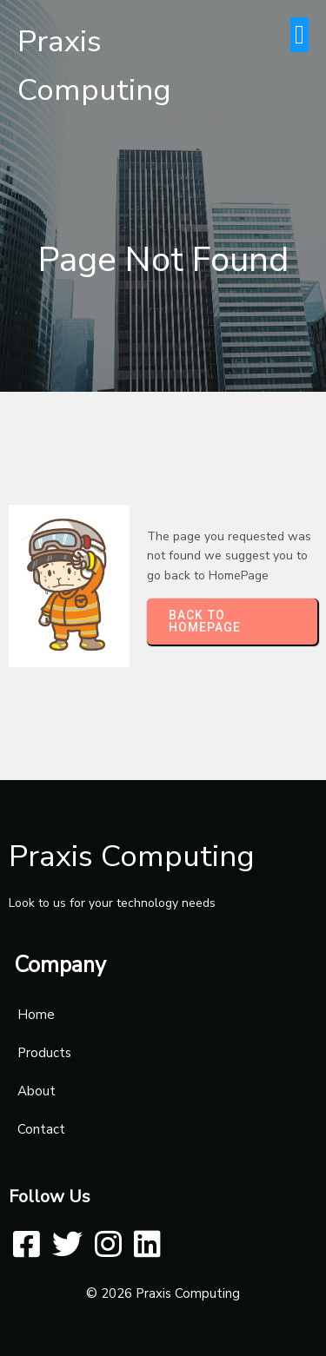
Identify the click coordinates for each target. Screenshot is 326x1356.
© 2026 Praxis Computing (163, 1293)
